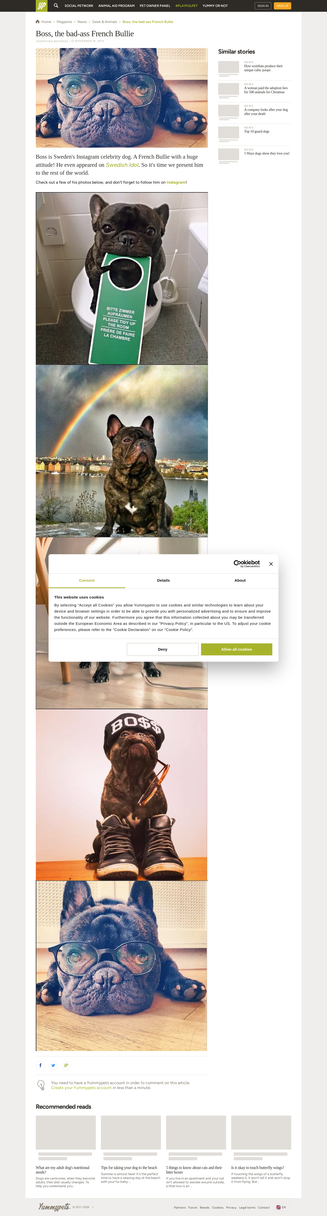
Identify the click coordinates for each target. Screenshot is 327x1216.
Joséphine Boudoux (52, 41)
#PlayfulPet (186, 6)
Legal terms (247, 1207)
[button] (40, 1065)
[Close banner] (271, 564)
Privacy (231, 1207)
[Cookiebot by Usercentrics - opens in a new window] (237, 564)
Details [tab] (163, 580)
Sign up (282, 6)
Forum (192, 1207)
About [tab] (240, 580)
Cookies (218, 1207)
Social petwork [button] (79, 6)
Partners (180, 1207)
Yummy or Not (215, 6)
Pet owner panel (155, 6)
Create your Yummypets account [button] (81, 1087)
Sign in (263, 6)
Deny (162, 649)
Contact (264, 1207)
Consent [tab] (87, 580)
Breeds (204, 1207)
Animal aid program (116, 6)
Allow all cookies (236, 649)
